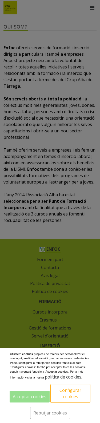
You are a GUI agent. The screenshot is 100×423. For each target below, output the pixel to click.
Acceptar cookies (29, 397)
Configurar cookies (70, 393)
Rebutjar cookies (50, 413)
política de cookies (63, 377)
